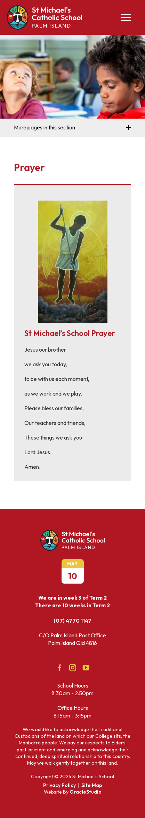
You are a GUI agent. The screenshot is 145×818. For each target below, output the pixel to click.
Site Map (91, 785)
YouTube (84, 665)
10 (72, 576)
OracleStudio (86, 792)
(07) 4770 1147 (72, 620)
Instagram (71, 666)
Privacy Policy (59, 785)
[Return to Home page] (44, 27)
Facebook (57, 666)
